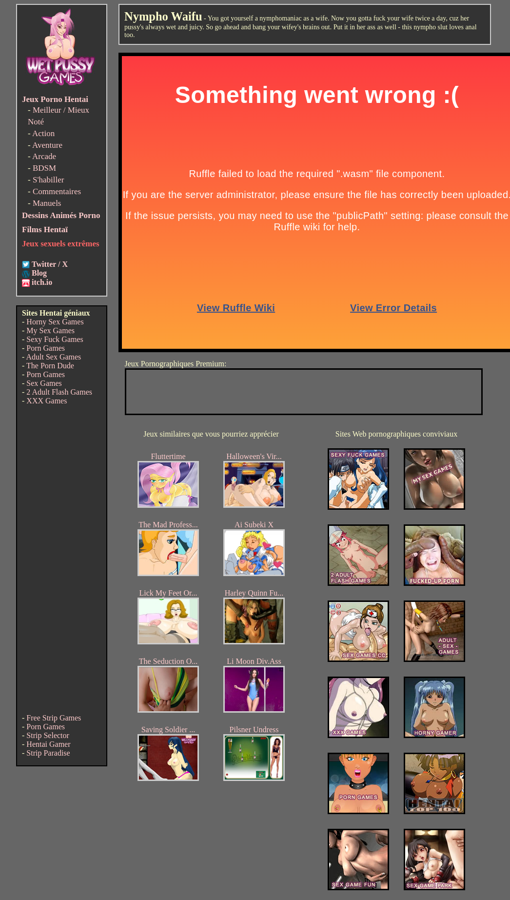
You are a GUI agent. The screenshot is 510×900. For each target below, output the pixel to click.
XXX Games (46, 401)
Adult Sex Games (53, 357)
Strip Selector (47, 735)
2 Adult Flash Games (59, 392)
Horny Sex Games (54, 322)
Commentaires (57, 191)
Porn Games (45, 348)
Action (43, 133)
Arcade (44, 156)
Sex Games (43, 383)
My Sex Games (50, 330)
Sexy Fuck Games (54, 339)
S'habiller (48, 179)
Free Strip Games (53, 718)
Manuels (47, 203)
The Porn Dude (50, 365)
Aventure (47, 145)
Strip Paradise (48, 753)
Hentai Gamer (48, 744)
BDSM (44, 168)
